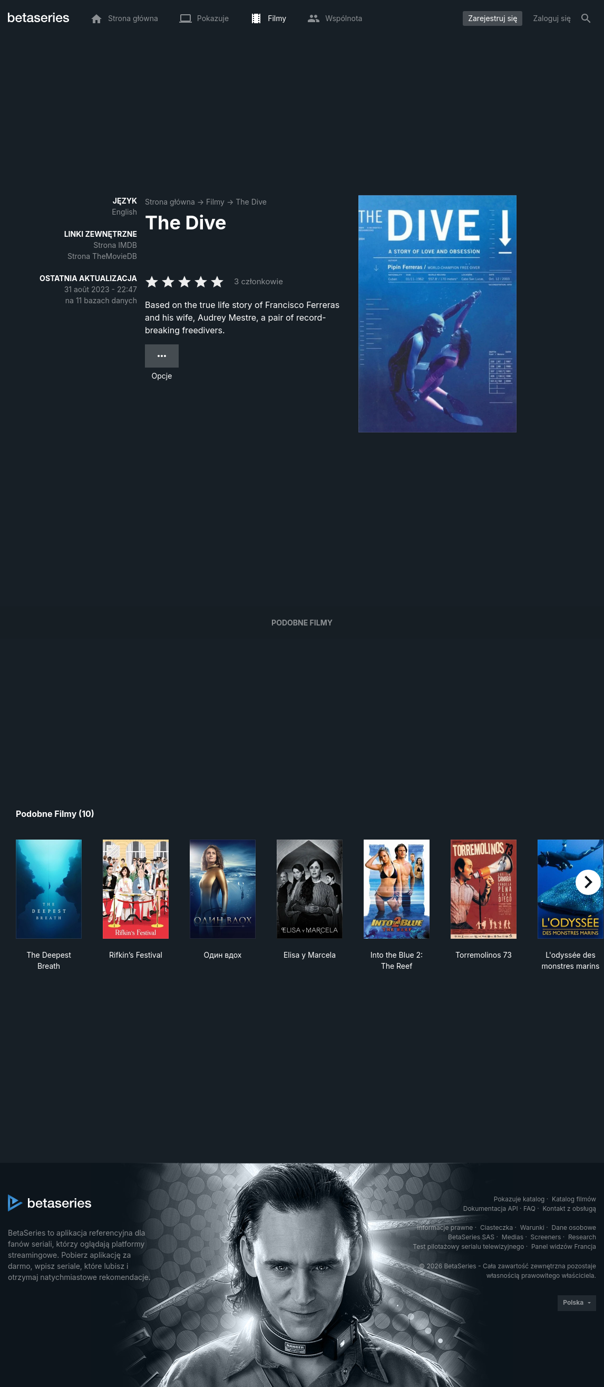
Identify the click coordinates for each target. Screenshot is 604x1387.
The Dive (251, 201)
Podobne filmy (302, 622)
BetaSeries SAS (471, 1237)
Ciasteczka (496, 1227)
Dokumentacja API (490, 1208)
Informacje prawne (445, 1227)
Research (582, 1237)
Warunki (532, 1227)
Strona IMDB (115, 244)
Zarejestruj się (492, 18)
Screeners (546, 1237)
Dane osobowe (573, 1227)
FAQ (529, 1208)
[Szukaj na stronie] (586, 18)
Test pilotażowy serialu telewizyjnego (468, 1246)
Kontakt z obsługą (569, 1208)
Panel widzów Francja (563, 1246)
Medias (512, 1237)
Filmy (215, 201)
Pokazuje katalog (519, 1199)
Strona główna (170, 201)
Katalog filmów (574, 1199)
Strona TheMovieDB (102, 256)
